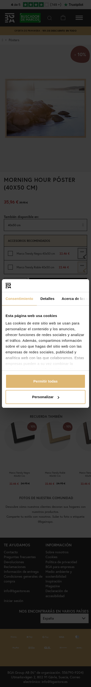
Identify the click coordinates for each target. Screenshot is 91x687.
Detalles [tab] (47, 299)
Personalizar (45, 397)
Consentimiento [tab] (19, 299)
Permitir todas (45, 381)
